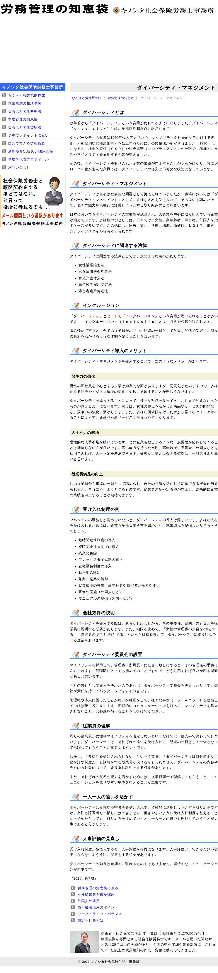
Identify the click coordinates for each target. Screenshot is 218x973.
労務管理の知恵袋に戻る (98, 888)
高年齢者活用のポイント (98, 907)
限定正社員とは (91, 920)
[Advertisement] (109, 48)
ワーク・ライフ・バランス (100, 914)
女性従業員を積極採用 (96, 894)
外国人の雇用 (89, 901)
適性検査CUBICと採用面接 (30, 151)
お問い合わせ (19, 167)
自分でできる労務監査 (26, 143)
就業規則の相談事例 (24, 103)
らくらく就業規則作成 (26, 95)
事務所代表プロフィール (28, 159)
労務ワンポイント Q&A (27, 135)
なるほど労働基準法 (86, 98)
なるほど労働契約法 (24, 127)
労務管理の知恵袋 (121, 98)
